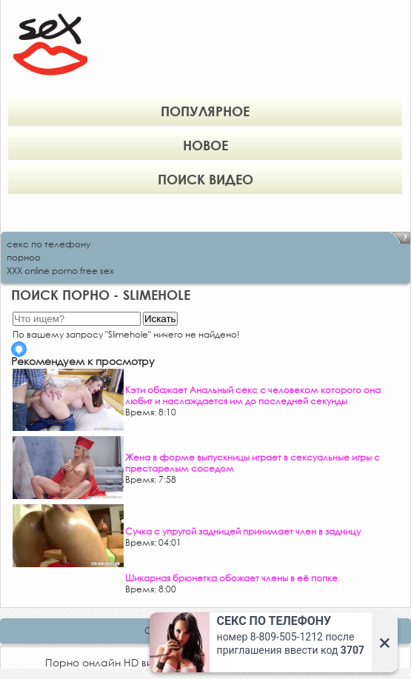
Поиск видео (205, 179)
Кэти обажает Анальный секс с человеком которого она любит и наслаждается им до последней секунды (253, 395)
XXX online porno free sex (60, 270)
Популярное (205, 111)
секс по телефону (48, 244)
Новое (205, 145)
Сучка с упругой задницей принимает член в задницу (243, 531)
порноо (24, 257)
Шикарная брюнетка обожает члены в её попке (231, 577)
